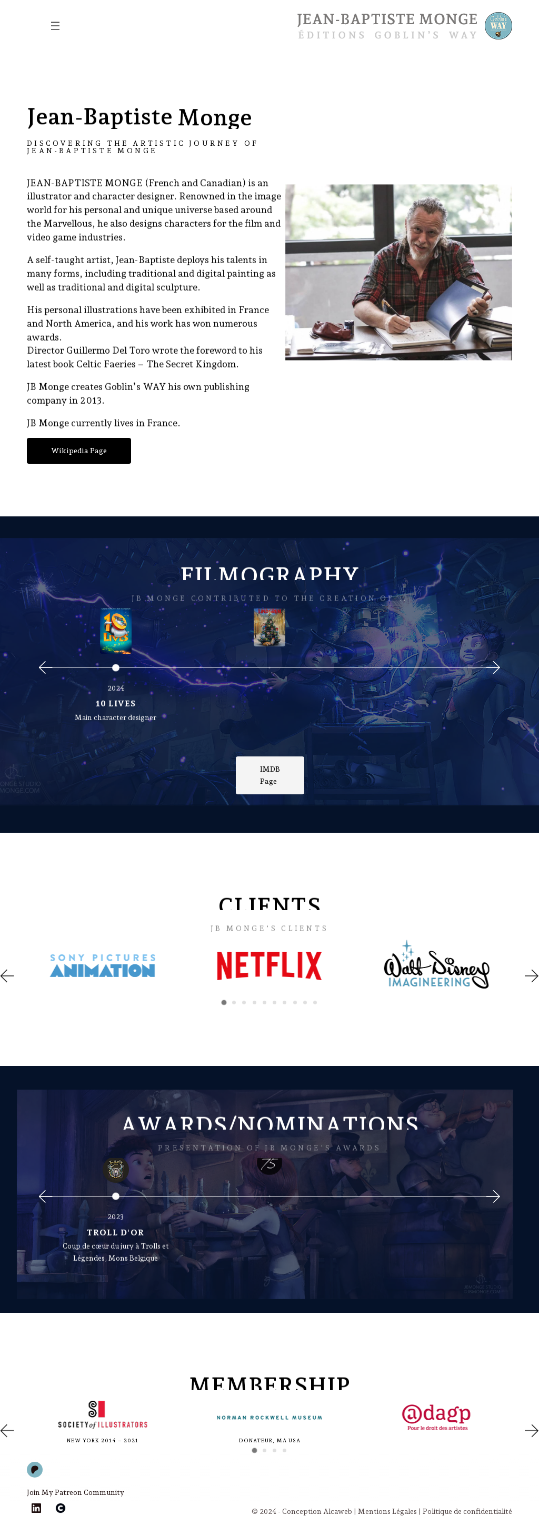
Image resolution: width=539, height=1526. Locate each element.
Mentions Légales (387, 1511)
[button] (7, 976)
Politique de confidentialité (467, 1511)
